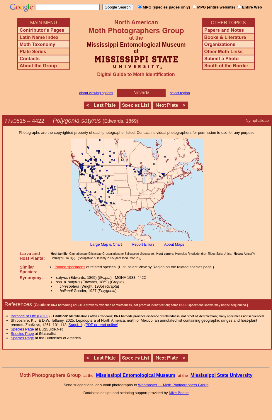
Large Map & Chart (106, 244)
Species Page (22, 329)
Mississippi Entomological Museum (135, 375)
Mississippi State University (222, 375)
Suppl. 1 (75, 325)
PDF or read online (101, 325)
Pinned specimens (70, 267)
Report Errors (143, 244)
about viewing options (96, 93)
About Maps (174, 244)
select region (180, 93)
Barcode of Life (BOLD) (30, 316)
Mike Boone (179, 393)
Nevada (141, 92)
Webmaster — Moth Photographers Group (173, 385)
